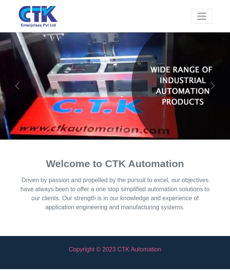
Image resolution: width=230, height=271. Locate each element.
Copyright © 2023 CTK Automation (115, 249)
